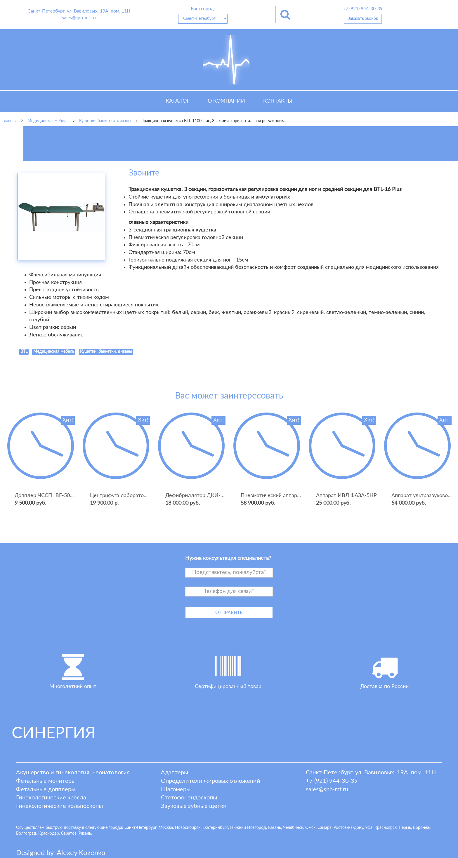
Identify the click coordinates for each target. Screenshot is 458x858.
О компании (226, 101)
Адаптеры (174, 772)
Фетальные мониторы (46, 781)
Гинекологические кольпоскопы (59, 806)
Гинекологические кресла (51, 798)
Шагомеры (175, 789)
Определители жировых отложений (210, 781)
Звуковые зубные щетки (194, 806)
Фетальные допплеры (45, 789)
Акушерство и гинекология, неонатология (73, 772)
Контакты (277, 101)
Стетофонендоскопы (189, 798)
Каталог (178, 101)
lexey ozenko (81, 853)
